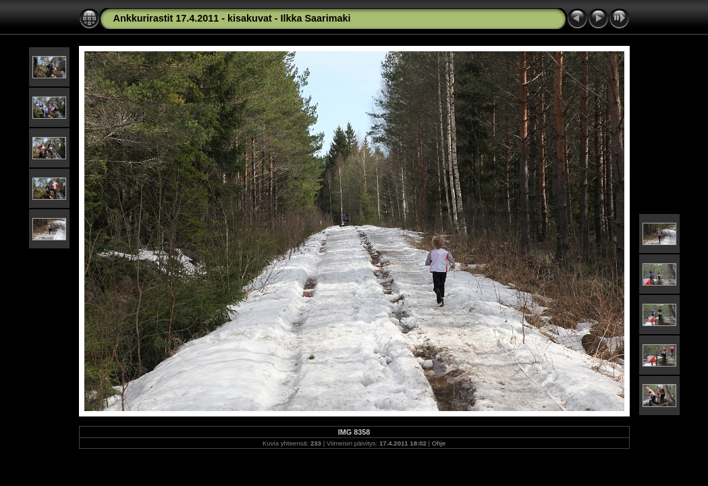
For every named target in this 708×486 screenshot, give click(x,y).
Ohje (438, 443)
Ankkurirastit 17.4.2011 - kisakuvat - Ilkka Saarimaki (232, 18)
